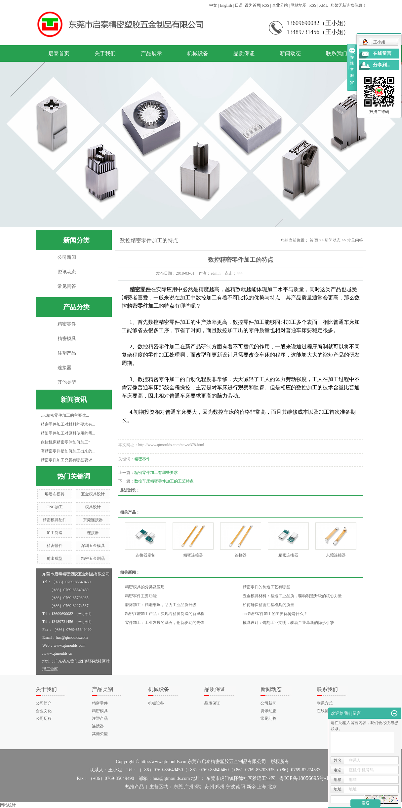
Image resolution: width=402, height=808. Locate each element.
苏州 (209, 786)
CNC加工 (55, 507)
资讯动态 (67, 271)
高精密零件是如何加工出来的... (68, 451)
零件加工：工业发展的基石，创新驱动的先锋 (164, 622)
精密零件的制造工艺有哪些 (266, 587)
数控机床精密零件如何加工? (65, 442)
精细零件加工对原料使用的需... (68, 433)
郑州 (219, 786)
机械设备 (197, 53)
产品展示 (151, 53)
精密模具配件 (54, 520)
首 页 (313, 240)
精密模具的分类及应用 (145, 587)
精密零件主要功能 (141, 596)
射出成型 (54, 558)
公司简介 (44, 703)
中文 (213, 5)
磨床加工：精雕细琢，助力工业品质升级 (160, 604)
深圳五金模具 (93, 545)
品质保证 (244, 53)
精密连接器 (193, 555)
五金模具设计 (93, 494)
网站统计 (8, 805)
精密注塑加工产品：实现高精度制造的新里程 (164, 613)
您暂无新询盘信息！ (348, 5)
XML (323, 5)
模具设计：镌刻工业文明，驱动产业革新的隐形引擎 (288, 622)
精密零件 (67, 324)
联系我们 (336, 53)
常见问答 (67, 286)
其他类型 (67, 382)
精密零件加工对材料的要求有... (68, 424)
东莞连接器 (93, 520)
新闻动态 (290, 53)
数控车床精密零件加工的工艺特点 (164, 481)
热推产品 (134, 786)
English (226, 5)
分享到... (381, 64)
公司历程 (44, 718)
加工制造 (54, 532)
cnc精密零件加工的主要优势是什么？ (275, 613)
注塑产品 (67, 353)
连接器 (64, 367)
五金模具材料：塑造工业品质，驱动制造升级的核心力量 (292, 596)
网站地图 (298, 5)
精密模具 (67, 338)
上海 (261, 786)
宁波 (230, 786)
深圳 (199, 786)
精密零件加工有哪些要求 (156, 472)
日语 (239, 5)
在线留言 (325, 711)
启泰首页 (58, 53)
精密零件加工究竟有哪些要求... (68, 460)
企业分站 (280, 5)
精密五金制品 (93, 558)
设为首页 (253, 5)
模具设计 (93, 507)
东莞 (178, 786)
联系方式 (325, 703)
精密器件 (54, 545)
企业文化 (44, 711)
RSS (265, 5)
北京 (272, 786)
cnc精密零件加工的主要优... (65, 415)
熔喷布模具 (54, 494)
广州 (188, 786)
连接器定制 (145, 555)
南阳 (240, 786)
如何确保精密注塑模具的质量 (268, 604)
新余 (251, 786)
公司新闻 (67, 257)
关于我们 (105, 53)
